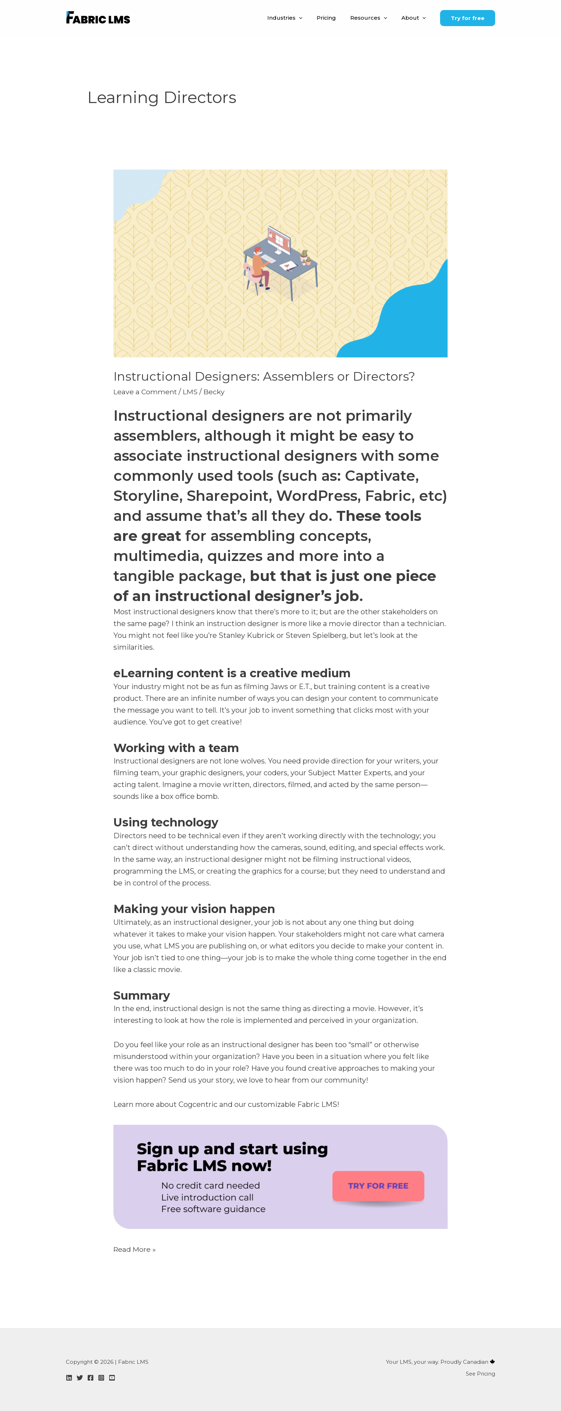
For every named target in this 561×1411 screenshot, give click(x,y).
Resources (374, 18)
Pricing (335, 17)
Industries (297, 18)
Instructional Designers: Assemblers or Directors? (267, 376)
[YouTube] (112, 1377)
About (415, 18)
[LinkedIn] (69, 1377)
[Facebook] (90, 1377)
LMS (192, 391)
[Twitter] (80, 1377)
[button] (311, 18)
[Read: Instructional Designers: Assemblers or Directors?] (280, 263)
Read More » (135, 1248)
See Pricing (480, 1373)
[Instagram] (101, 1377)
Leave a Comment (145, 391)
